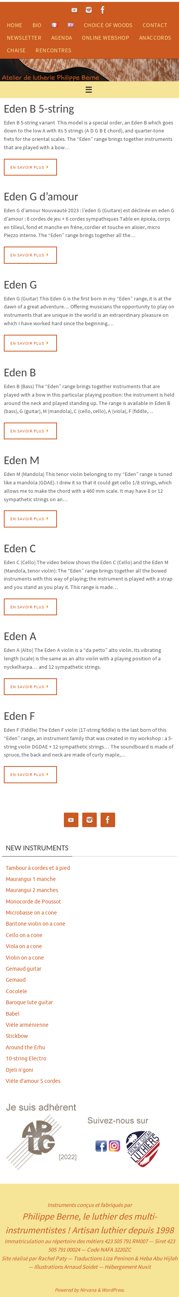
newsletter (24, 37)
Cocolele (16, 991)
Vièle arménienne (27, 1025)
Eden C (20, 548)
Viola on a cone (24, 946)
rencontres (53, 50)
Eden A (20, 636)
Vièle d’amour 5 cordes (33, 1081)
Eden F (19, 716)
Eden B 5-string (39, 109)
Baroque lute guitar (29, 1002)
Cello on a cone (24, 935)
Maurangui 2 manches (32, 890)
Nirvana (88, 1290)
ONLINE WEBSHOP (105, 37)
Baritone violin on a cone (35, 924)
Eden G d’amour (41, 196)
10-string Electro (26, 1058)
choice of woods (108, 25)
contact (155, 25)
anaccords (155, 37)
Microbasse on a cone (31, 913)
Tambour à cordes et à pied (38, 868)
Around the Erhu (25, 1047)
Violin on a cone (25, 958)
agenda (61, 37)
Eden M (21, 460)
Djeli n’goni (19, 1070)
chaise (16, 50)
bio (37, 25)
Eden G (20, 284)
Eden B (20, 372)
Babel (13, 1014)
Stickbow (17, 1036)
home (15, 25)
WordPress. (113, 1290)
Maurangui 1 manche (31, 879)
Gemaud (16, 980)
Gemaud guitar (23, 969)
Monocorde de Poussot (33, 902)
